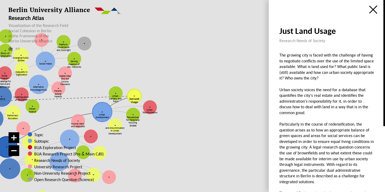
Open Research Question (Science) (61, 179)
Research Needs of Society (57, 160)
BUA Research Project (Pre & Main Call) (69, 154)
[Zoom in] (14, 137)
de (11, 48)
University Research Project (58, 167)
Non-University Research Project (61, 173)
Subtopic (41, 141)
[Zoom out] (14, 150)
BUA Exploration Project (55, 147)
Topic (38, 135)
